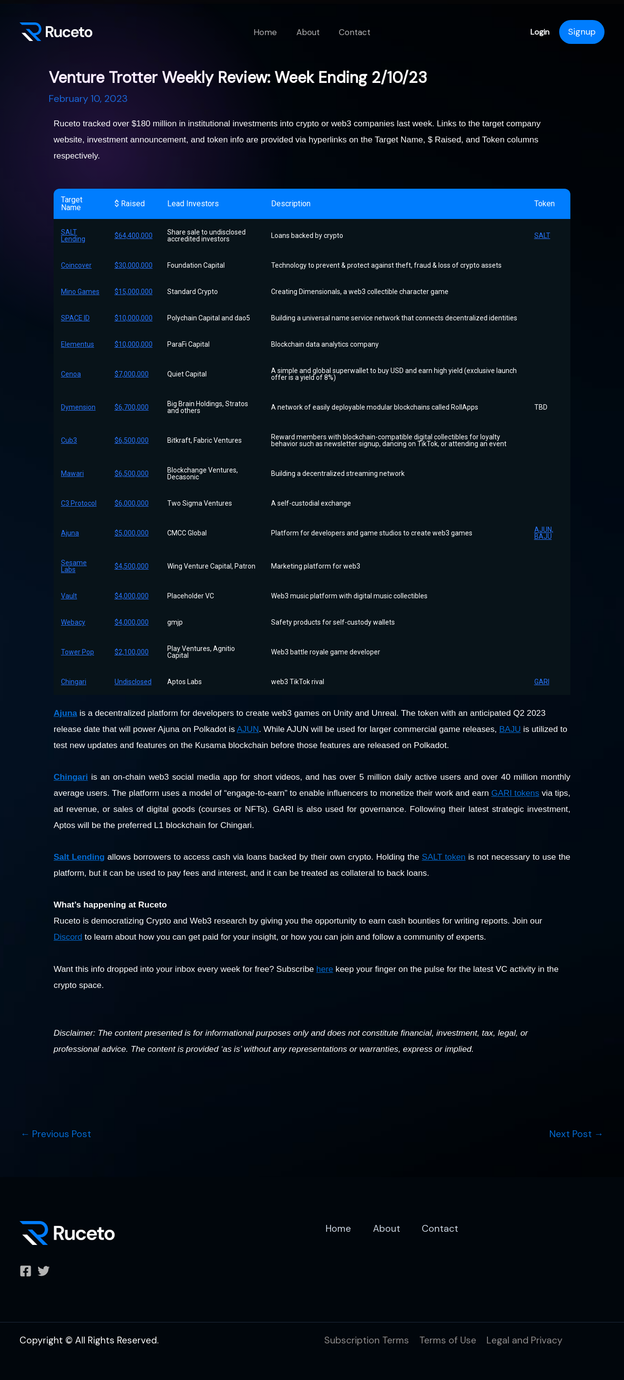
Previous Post (56, 1134)
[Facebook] (26, 1271)
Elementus (77, 344)
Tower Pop (77, 652)
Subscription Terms (367, 1340)
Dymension (78, 407)
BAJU (510, 729)
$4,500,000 (132, 566)
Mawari (72, 473)
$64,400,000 (134, 235)
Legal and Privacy (528, 1340)
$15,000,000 (134, 292)
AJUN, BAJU (543, 533)
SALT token (444, 857)
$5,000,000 (132, 533)
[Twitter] (44, 1271)
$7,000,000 (132, 374)
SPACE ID (75, 318)
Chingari (73, 682)
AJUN (248, 729)
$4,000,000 (132, 596)
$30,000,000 (134, 265)
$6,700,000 (132, 407)
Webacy (73, 622)
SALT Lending (73, 235)
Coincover (76, 265)
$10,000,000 (134, 318)
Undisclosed (133, 682)
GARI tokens (515, 793)
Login (539, 32)
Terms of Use (449, 1340)
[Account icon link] (581, 32)
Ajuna (70, 533)
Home (268, 32)
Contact (352, 32)
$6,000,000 (132, 503)
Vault (69, 596)
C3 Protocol (79, 503)
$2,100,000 (132, 652)
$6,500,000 (132, 440)
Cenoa (71, 374)
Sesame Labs (74, 566)
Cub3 (69, 440)
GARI (541, 682)
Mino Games (80, 292)
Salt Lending (79, 857)
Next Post (576, 1134)
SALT (542, 235)
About (308, 32)
